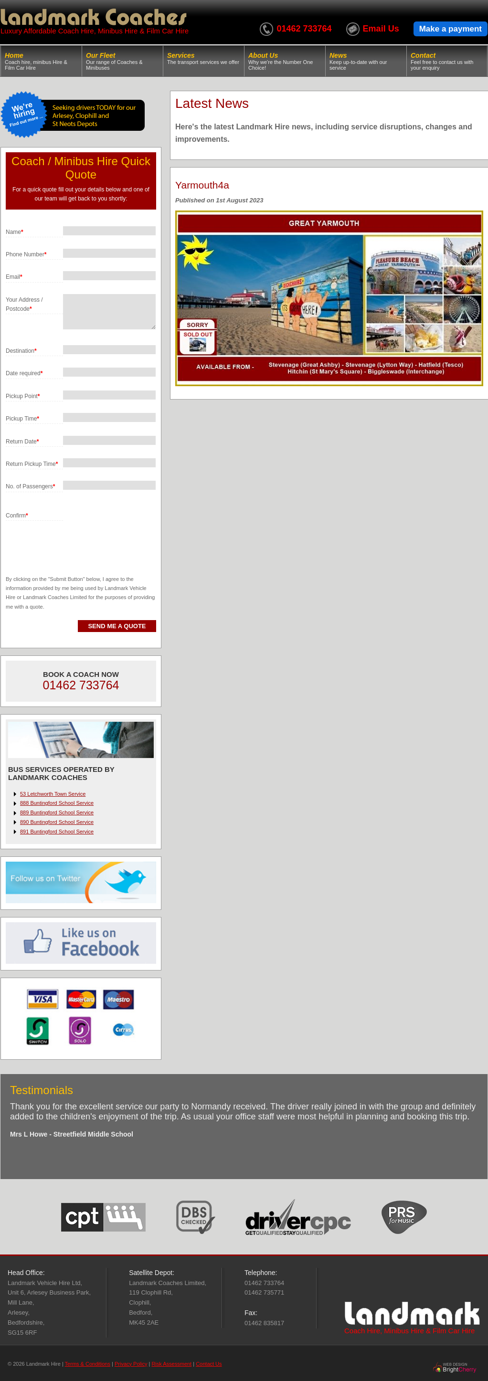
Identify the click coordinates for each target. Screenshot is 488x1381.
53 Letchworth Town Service (52, 794)
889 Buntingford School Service (57, 812)
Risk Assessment (171, 1364)
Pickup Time (22, 418)
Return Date (22, 441)
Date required (24, 373)
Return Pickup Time (32, 464)
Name (14, 232)
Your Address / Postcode (24, 304)
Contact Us (209, 1364)
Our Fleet (122, 61)
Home (41, 61)
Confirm (17, 515)
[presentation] (78, 539)
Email (14, 277)
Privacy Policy (131, 1364)
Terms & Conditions (87, 1364)
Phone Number (26, 254)
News (366, 61)
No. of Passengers (30, 486)
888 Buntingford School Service (57, 803)
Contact (447, 61)
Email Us (381, 28)
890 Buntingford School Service (57, 822)
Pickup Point (23, 396)
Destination (21, 351)
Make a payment (450, 28)
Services (203, 58)
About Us (284, 61)
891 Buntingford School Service (57, 831)
